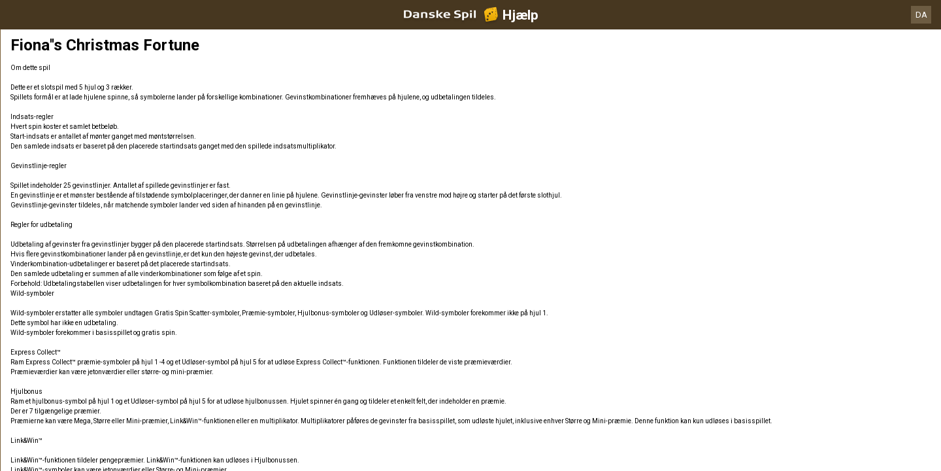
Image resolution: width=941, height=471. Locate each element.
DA (921, 15)
